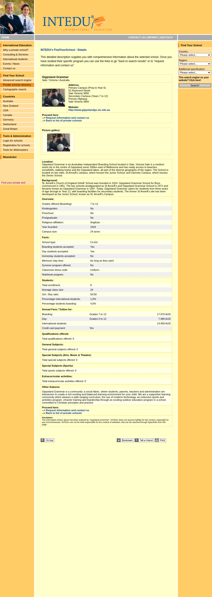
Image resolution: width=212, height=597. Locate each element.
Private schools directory (17, 84)
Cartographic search (14, 89)
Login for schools (13, 140)
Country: (183, 51)
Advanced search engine (17, 80)
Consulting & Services (15, 54)
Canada (7, 115)
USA (5, 110)
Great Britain (10, 128)
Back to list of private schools (64, 120)
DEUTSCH (166, 37)
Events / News (11, 63)
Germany (8, 119)
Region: (183, 60)
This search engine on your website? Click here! (194, 78)
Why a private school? (15, 49)
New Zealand (10, 105)
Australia (8, 101)
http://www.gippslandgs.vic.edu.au (89, 110)
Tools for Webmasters (15, 149)
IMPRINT (152, 37)
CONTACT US (136, 37)
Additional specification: (192, 69)
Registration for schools (16, 145)
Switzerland (9, 124)
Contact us (9, 68)
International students (15, 59)
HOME (5, 37)
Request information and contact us (67, 117)
